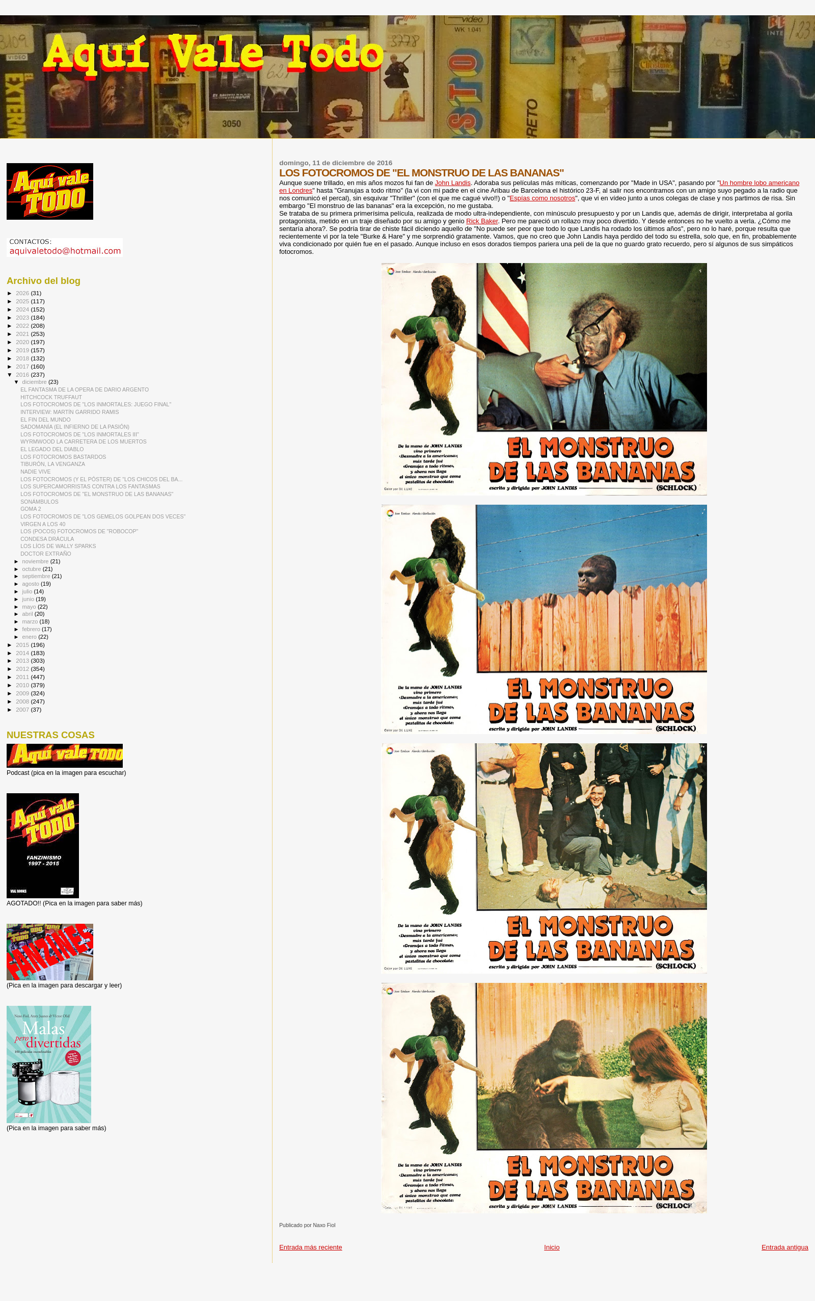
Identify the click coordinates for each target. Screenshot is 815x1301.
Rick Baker (482, 221)
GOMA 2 (30, 509)
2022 (23, 325)
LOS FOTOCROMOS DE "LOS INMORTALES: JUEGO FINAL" (95, 404)
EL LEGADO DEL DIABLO (52, 449)
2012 (23, 668)
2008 (23, 701)
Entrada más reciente (310, 1247)
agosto (31, 584)
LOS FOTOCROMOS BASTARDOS (63, 457)
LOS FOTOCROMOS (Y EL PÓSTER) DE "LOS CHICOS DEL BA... (101, 479)
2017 (23, 366)
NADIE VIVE (35, 472)
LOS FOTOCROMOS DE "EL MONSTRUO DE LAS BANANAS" (96, 494)
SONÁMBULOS (39, 502)
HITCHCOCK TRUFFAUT (51, 397)
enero (30, 637)
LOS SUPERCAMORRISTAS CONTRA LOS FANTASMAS (90, 486)
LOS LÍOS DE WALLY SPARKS (58, 546)
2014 (23, 652)
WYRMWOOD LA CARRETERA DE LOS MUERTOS (83, 441)
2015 (23, 644)
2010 (23, 685)
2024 (23, 309)
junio (29, 599)
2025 (23, 301)
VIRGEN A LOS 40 (42, 524)
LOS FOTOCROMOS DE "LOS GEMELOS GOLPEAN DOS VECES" (102, 516)
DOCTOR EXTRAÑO (45, 554)
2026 (23, 293)
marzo (31, 621)
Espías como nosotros (543, 198)
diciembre (35, 382)
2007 (23, 709)
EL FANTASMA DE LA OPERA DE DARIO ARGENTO (84, 389)
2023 (23, 317)
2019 (23, 350)
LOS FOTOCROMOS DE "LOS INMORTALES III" (79, 434)
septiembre (37, 576)
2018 (23, 358)
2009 (23, 693)
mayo (30, 607)
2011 (23, 676)
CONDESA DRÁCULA (47, 539)
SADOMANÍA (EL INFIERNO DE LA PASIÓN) (74, 427)
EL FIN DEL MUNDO (45, 420)
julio (28, 591)
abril (28, 614)
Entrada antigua (785, 1247)
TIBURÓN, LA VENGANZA (52, 464)
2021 (23, 333)
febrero (32, 629)
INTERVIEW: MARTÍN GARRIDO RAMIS (69, 412)
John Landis (453, 183)
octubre (32, 569)
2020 (23, 342)
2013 (23, 660)
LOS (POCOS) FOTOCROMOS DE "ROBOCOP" (79, 531)
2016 (23, 374)
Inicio (551, 1247)
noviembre (36, 561)
